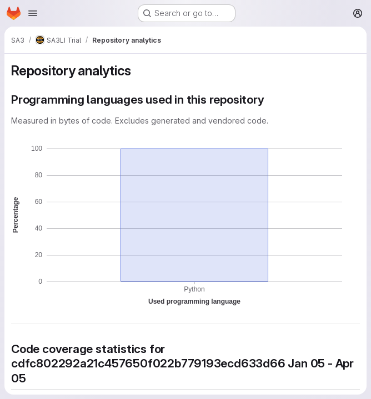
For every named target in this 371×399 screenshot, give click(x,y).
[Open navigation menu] (33, 13)
